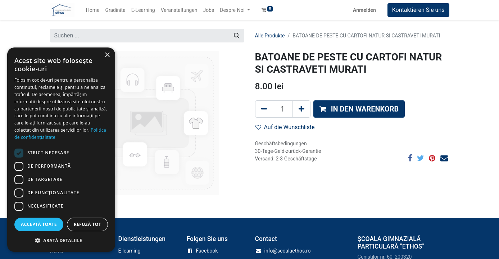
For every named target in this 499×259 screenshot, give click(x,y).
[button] (359, 109)
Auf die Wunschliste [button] (285, 127)
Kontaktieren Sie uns (418, 9)
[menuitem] (93, 10)
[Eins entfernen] (264, 109)
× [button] (107, 55)
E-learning (129, 251)
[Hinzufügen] (301, 109)
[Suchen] (236, 35)
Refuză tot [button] (87, 224)
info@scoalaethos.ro (287, 251)
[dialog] (61, 149)
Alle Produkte (270, 35)
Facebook (207, 251)
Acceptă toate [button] (39, 224)
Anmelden (364, 10)
